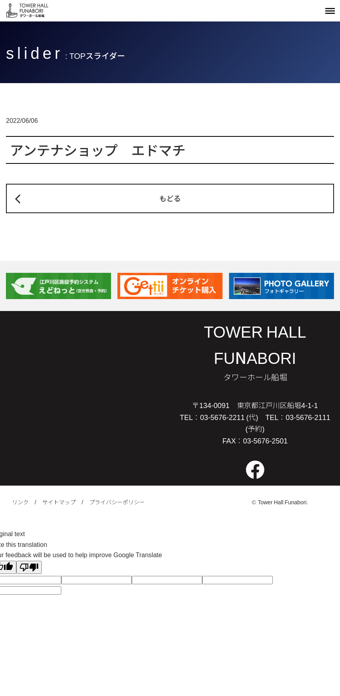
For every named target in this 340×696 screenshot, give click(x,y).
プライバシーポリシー (117, 502)
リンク (20, 502)
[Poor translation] (29, 567)
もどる (170, 198)
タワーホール (28, 10)
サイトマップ (59, 502)
